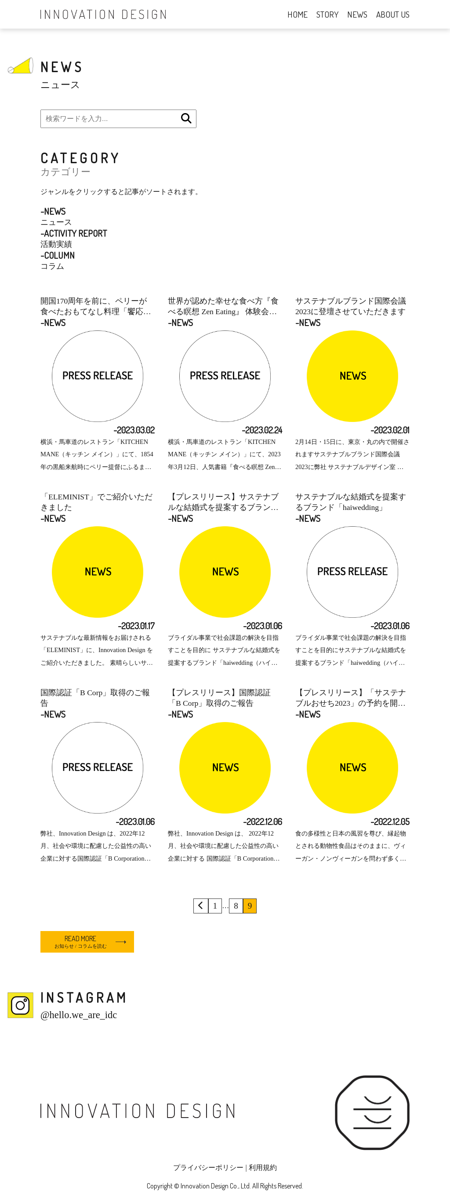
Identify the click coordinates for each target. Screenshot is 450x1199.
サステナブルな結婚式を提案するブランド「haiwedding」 (350, 502)
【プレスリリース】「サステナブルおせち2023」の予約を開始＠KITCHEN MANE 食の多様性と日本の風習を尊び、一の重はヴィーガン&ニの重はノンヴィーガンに (350, 698)
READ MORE (80, 942)
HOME (297, 14)
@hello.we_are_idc (78, 1014)
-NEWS (52, 322)
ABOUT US (393, 14)
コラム (57, 260)
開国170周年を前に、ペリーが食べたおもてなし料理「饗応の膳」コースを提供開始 (95, 307)
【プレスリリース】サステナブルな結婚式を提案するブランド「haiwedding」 (223, 502)
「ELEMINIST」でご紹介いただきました (96, 502)
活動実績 (73, 238)
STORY (327, 14)
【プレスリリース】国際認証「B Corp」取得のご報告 (219, 698)
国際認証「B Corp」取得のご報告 (95, 698)
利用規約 (263, 1167)
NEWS (357, 14)
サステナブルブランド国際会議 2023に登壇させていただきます (350, 306)
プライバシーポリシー (208, 1167)
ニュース (56, 216)
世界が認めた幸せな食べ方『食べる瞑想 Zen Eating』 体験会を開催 (223, 307)
